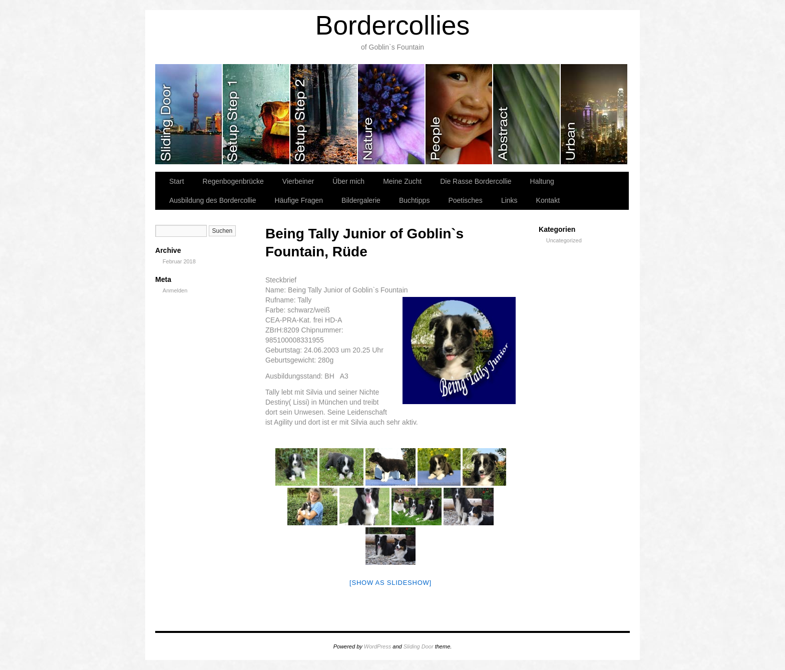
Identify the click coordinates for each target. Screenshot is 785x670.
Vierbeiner (298, 181)
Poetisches (465, 200)
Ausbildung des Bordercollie (212, 200)
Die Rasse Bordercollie (475, 181)
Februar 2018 (179, 261)
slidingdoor (189, 114)
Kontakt (548, 200)
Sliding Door (419, 646)
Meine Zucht (402, 181)
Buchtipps (414, 200)
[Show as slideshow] (390, 582)
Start (176, 181)
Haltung (542, 181)
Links (509, 200)
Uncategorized (564, 240)
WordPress (377, 646)
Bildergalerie (360, 200)
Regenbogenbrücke (233, 181)
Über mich (348, 181)
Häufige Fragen (299, 200)
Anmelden (175, 290)
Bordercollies (392, 25)
